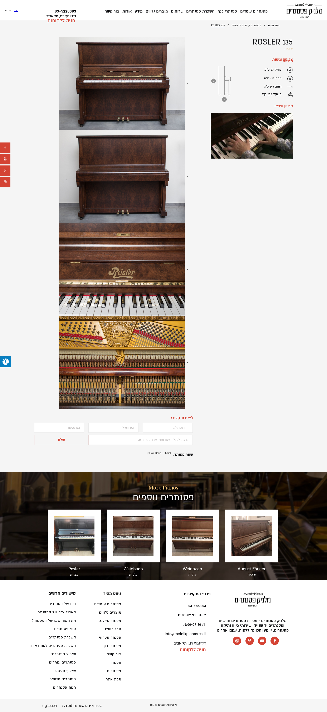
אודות (129, 11)
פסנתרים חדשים (62, 679)
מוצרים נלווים (158, 11)
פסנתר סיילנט (110, 621)
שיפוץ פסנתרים (63, 654)
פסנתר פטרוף (110, 638)
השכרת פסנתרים (201, 11)
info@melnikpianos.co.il (185, 634)
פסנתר (116, 663)
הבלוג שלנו (112, 629)
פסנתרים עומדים (254, 11)
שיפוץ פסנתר (65, 671)
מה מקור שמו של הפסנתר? (54, 621)
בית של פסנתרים (62, 604)
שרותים (178, 11)
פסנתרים (114, 671)
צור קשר (114, 11)
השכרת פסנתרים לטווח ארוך (53, 646)
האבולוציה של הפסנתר (57, 612)
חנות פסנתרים (64, 687)
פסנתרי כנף (228, 11)
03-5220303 (65, 11)
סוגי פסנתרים (65, 629)
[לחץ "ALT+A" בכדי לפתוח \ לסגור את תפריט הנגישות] (5, 361)
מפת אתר (113, 679)
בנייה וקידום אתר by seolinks (82, 706)
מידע (141, 11)
